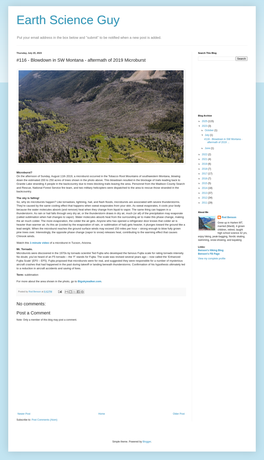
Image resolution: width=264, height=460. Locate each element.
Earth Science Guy (68, 20)
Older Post (179, 413)
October (209, 130)
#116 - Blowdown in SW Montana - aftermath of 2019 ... (223, 141)
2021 (205, 159)
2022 (205, 154)
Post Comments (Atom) (44, 419)
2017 (205, 173)
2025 (205, 121)
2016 (205, 178)
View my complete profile (211, 258)
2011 (205, 202)
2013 (205, 193)
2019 (205, 163)
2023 (205, 126)
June (208, 148)
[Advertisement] (223, 87)
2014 (205, 188)
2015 (205, 183)
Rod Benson (229, 217)
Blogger (147, 441)
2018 (205, 168)
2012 (205, 197)
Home (101, 413)
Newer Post (24, 413)
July (207, 135)
